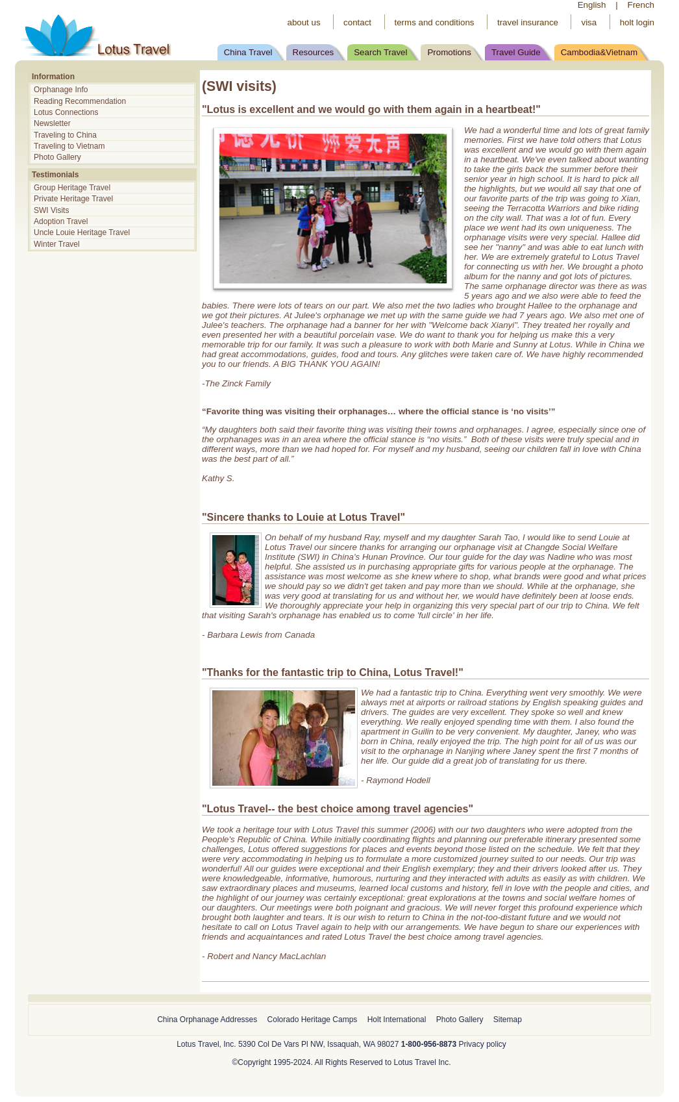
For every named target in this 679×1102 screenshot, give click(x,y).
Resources (313, 52)
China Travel (248, 52)
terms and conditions (435, 22)
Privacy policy (482, 1044)
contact (357, 22)
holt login (637, 22)
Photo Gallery (57, 157)
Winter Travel (58, 244)
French (641, 5)
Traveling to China (65, 135)
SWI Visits (51, 210)
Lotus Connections (66, 112)
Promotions (449, 52)
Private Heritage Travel (73, 198)
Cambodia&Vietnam (599, 52)
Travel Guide (516, 52)
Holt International (396, 1019)
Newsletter (52, 123)
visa (589, 22)
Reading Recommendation (80, 101)
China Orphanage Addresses (207, 1019)
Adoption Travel (61, 221)
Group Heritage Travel (72, 187)
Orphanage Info (61, 89)
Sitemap (507, 1019)
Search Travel (380, 52)
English (592, 5)
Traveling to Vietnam (69, 146)
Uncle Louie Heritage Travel (82, 232)
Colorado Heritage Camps (312, 1019)
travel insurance (527, 22)
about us (303, 22)
